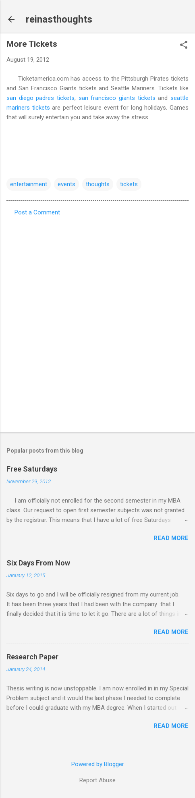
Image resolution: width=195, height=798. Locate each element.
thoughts (98, 184)
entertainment (28, 184)
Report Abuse (97, 780)
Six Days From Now (38, 563)
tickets (129, 184)
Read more (171, 538)
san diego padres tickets (40, 98)
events (66, 184)
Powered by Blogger (97, 764)
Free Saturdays (31, 469)
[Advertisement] (97, 321)
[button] (184, 45)
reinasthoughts (59, 19)
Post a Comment (37, 212)
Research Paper (32, 657)
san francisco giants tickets (117, 98)
